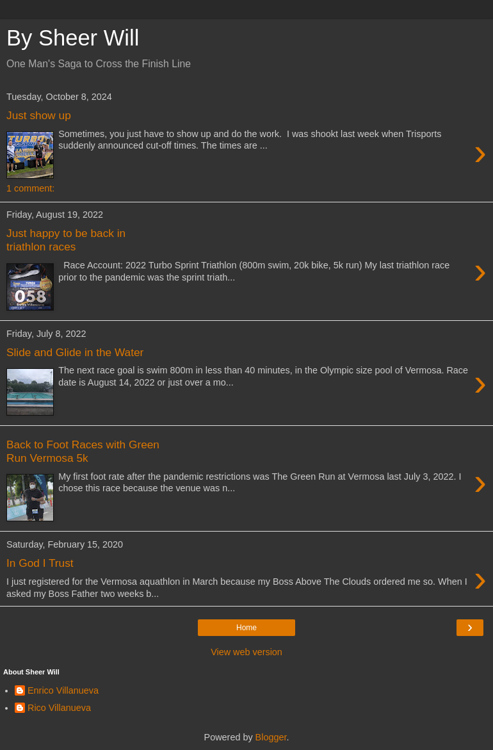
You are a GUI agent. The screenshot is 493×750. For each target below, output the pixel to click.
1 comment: (30, 188)
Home (246, 627)
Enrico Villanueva (63, 690)
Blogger (271, 737)
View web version (246, 652)
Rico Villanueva (59, 708)
